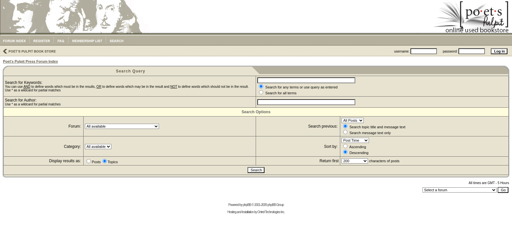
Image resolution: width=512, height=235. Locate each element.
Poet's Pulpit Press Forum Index (30, 61)
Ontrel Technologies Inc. (270, 212)
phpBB (247, 205)
